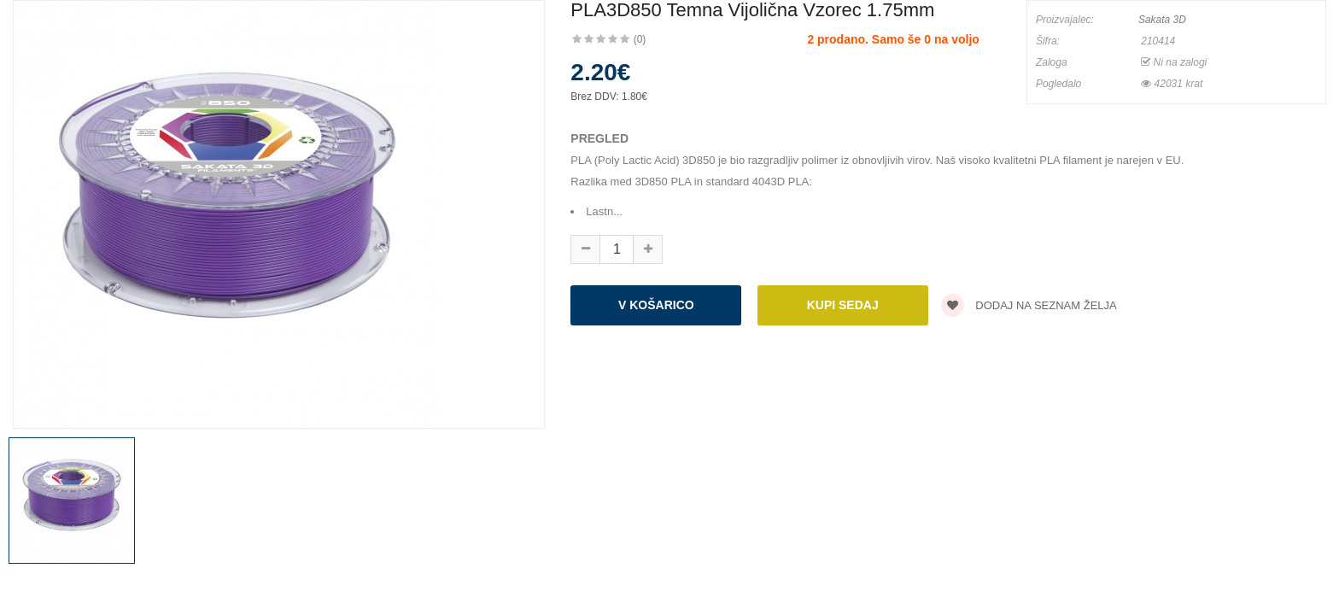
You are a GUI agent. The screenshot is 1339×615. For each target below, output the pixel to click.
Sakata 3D (1162, 20)
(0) (640, 39)
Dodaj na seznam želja (1029, 305)
